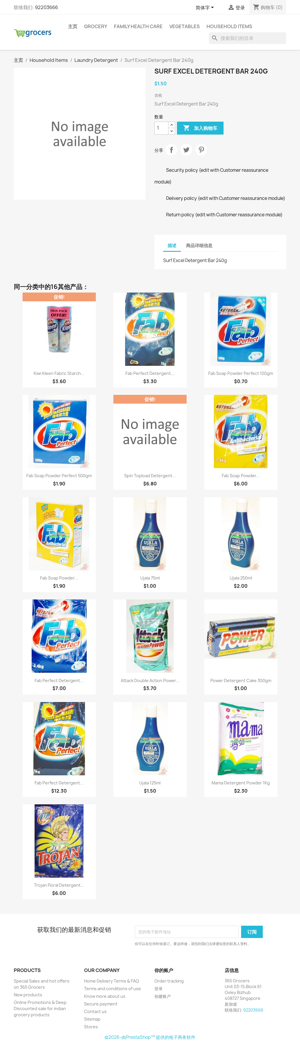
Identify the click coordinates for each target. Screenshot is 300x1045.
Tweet (186, 150)
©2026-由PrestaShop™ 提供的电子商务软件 (150, 1037)
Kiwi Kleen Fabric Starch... (59, 373)
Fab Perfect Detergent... (149, 373)
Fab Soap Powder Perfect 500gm (59, 475)
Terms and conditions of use (112, 988)
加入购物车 (200, 128)
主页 (72, 26)
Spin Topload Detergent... (150, 475)
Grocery (95, 26)
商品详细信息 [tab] (199, 245)
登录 (158, 988)
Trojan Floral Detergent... (59, 885)
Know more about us (104, 996)
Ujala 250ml (241, 578)
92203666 (46, 7)
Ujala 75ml (150, 578)
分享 (171, 150)
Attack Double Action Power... (150, 680)
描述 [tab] (172, 245)
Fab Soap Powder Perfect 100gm (240, 373)
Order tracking (169, 981)
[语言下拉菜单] (206, 7)
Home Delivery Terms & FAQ (111, 981)
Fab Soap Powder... (241, 475)
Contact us (95, 1011)
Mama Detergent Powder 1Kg (241, 783)
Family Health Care (138, 26)
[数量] (161, 128)
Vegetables (184, 26)
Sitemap (92, 1019)
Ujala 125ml (150, 783)
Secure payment (100, 1004)
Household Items (229, 26)
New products (28, 995)
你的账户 (163, 970)
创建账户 (162, 996)
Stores (91, 1026)
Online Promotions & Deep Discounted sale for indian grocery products (40, 1008)
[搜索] (247, 38)
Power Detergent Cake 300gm (240, 680)
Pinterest (201, 150)
